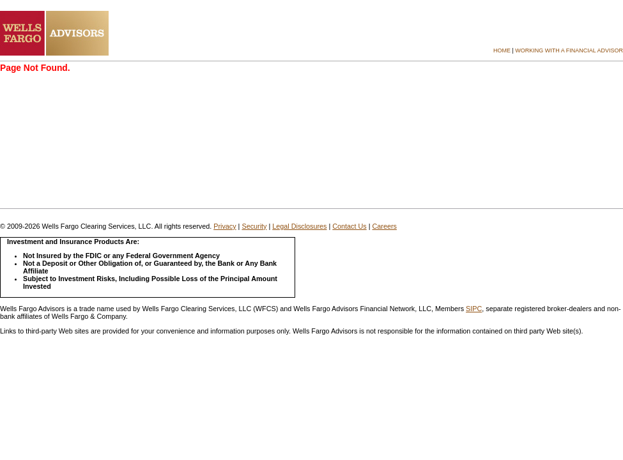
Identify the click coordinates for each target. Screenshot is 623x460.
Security (254, 226)
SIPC (474, 308)
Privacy (224, 226)
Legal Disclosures (299, 226)
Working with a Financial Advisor (569, 50)
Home (502, 50)
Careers (385, 226)
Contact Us (349, 226)
